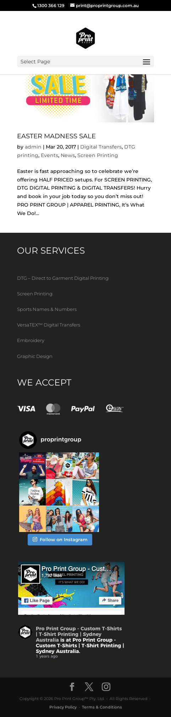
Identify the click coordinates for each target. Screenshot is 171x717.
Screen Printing (97, 155)
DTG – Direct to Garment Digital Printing (63, 278)
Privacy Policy (63, 707)
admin (33, 147)
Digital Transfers (101, 147)
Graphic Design (35, 356)
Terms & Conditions (102, 707)
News (68, 155)
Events (49, 155)
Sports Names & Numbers (47, 309)
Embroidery (30, 340)
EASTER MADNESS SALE (56, 136)
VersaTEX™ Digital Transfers (48, 325)
